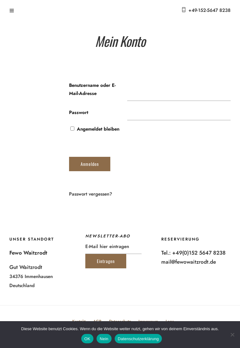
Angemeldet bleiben (94, 129)
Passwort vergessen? (90, 194)
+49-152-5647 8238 (209, 10)
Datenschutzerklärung (138, 338)
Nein (104, 338)
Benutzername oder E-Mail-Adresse (92, 89)
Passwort (78, 112)
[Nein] (232, 334)
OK (87, 338)
